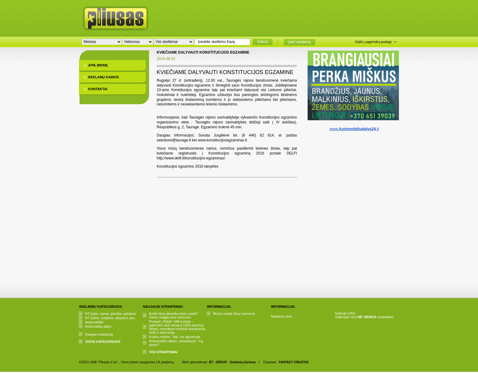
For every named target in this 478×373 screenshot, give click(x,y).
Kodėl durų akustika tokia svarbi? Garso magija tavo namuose (173, 315)
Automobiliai (94, 322)
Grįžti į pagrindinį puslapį (373, 42)
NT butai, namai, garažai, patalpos (110, 313)
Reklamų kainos (103, 77)
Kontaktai (97, 89)
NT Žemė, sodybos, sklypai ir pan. (110, 318)
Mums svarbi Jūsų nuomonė (234, 313)
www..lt (354, 128)
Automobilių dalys (98, 326)
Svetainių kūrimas (243, 362)
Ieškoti (262, 42)
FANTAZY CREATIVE (294, 362)
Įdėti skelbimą (299, 42)
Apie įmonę (98, 65)
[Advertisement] (281, 16)
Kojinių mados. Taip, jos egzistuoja (174, 337)
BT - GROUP (218, 362)
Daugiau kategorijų (99, 334)
